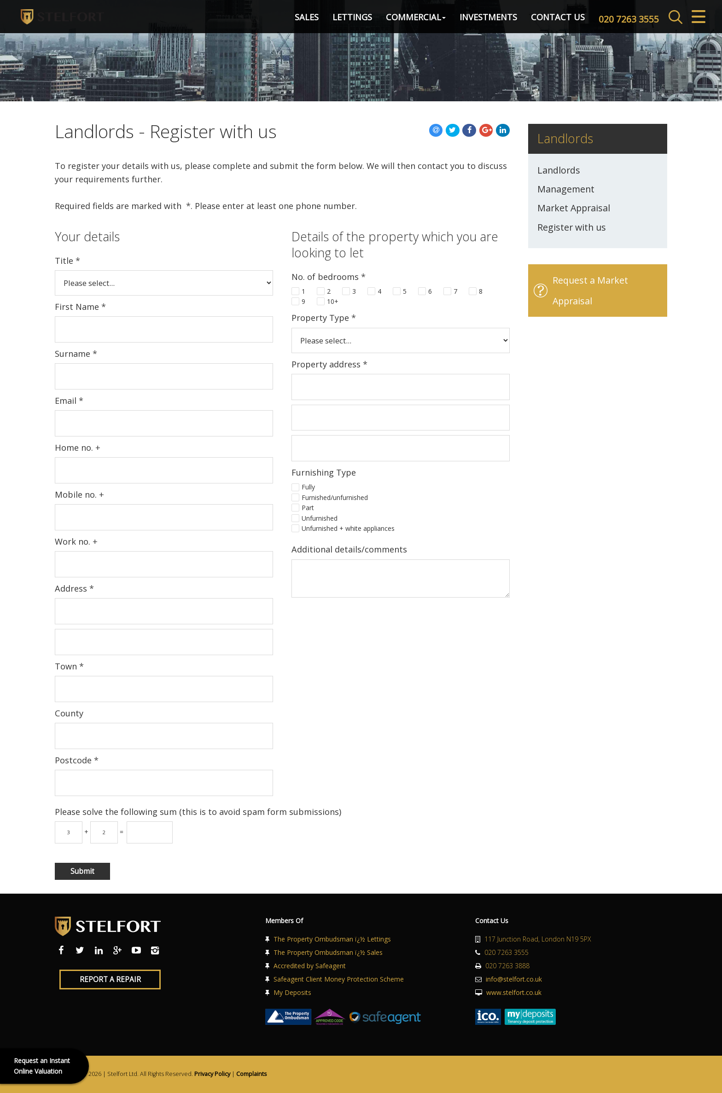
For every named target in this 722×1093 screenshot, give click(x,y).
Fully (308, 487)
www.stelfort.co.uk (514, 992)
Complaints (251, 1074)
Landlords (558, 170)
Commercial (397, 20)
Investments (470, 20)
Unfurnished (320, 518)
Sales (288, 20)
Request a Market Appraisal (590, 290)
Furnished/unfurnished (335, 497)
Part (308, 507)
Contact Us (539, 20)
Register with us (571, 227)
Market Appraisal (573, 208)
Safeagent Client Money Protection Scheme (339, 979)
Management (565, 189)
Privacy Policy (212, 1074)
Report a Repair (110, 979)
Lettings (334, 20)
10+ (332, 301)
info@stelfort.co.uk (514, 979)
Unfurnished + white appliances (348, 528)
